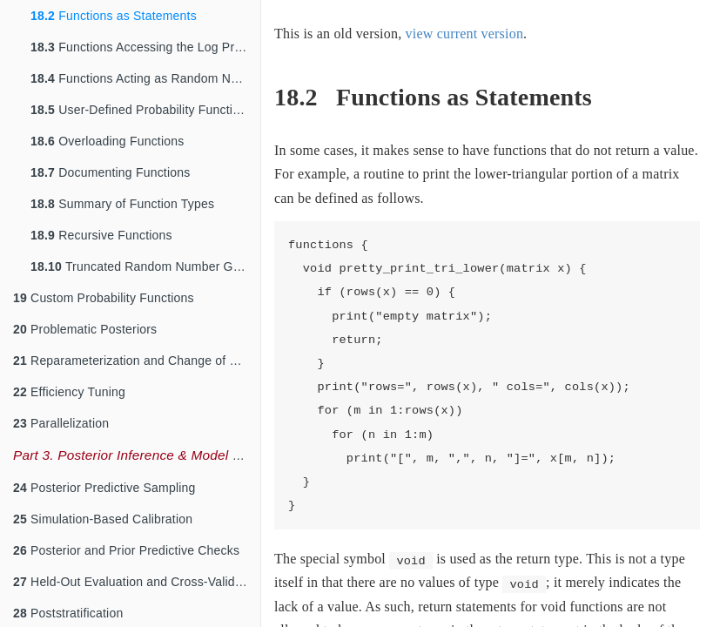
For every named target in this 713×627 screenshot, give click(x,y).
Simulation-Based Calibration (102, 519)
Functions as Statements (113, 16)
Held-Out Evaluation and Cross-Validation (136, 582)
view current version (465, 33)
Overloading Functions (107, 141)
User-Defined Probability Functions (141, 110)
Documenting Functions (110, 172)
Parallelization (61, 423)
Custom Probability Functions (103, 298)
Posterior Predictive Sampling (104, 488)
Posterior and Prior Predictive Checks (126, 550)
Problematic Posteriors (85, 329)
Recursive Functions (101, 235)
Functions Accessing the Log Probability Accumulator (145, 47)
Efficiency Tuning (69, 392)
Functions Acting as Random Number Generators (145, 78)
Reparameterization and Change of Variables (136, 360)
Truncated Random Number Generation (145, 266)
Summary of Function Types (122, 204)
